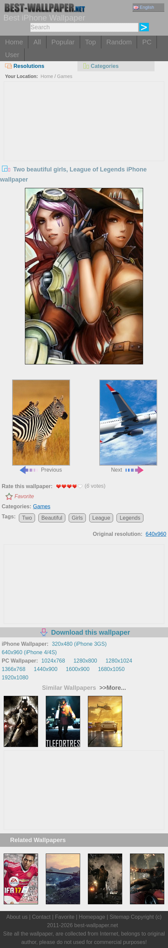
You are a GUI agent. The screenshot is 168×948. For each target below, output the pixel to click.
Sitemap (119, 917)
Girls (77, 518)
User (12, 54)
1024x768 (53, 661)
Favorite (24, 496)
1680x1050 (111, 669)
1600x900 (78, 669)
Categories (100, 66)
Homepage (92, 917)
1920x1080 (15, 677)
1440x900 (45, 669)
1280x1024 (118, 661)
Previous (41, 426)
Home (14, 42)
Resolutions (24, 66)
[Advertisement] (84, 132)
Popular (63, 42)
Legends (130, 518)
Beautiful (51, 518)
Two (27, 518)
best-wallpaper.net (96, 925)
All (37, 42)
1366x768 (13, 669)
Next (128, 426)
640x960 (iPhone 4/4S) (29, 652)
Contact (41, 917)
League (101, 518)
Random (119, 42)
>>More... (112, 687)
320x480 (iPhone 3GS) (79, 644)
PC (147, 42)
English (143, 7)
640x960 (156, 534)
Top (90, 42)
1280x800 (85, 661)
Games (64, 76)
